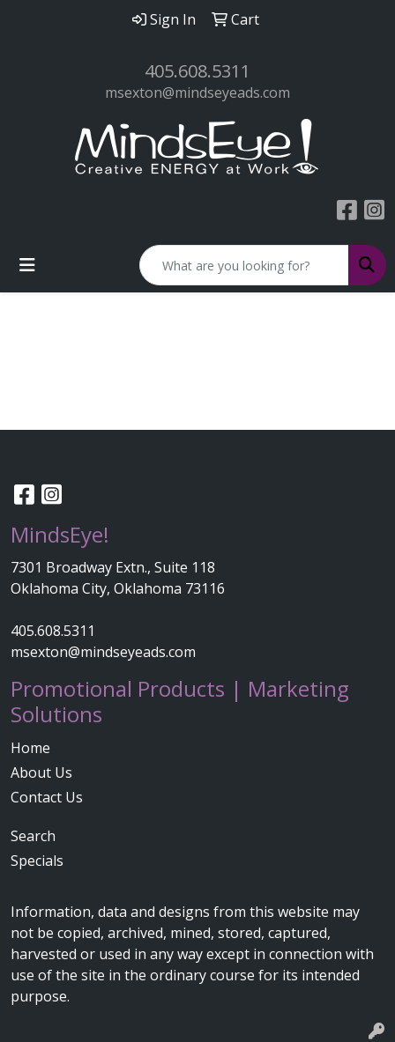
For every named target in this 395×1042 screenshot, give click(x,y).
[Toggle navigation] (27, 265)
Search (33, 836)
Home (30, 747)
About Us (41, 772)
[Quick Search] (244, 265)
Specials (37, 860)
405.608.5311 (197, 71)
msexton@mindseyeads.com (197, 92)
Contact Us (47, 797)
